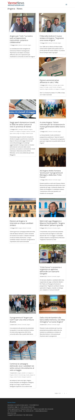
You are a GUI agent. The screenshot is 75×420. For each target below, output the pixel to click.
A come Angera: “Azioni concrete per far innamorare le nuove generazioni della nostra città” (52, 125)
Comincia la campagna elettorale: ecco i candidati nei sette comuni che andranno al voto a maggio (22, 367)
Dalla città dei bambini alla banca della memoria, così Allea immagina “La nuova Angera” (52, 319)
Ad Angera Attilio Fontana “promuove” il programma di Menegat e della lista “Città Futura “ (51, 173)
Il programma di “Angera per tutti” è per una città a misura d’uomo (22, 319)
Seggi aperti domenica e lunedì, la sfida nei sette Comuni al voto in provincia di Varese (22, 124)
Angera (29, 45)
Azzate (62, 85)
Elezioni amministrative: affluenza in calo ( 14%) (49, 81)
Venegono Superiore (23, 129)
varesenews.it (19, 415)
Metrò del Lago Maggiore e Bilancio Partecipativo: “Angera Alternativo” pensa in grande (52, 223)
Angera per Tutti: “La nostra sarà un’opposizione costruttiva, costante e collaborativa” (21, 39)
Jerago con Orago (44, 87)
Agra (59, 85)
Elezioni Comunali (23, 45)
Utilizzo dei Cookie (11, 413)
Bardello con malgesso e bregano (57, 89)
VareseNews (10, 405)
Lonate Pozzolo (52, 87)
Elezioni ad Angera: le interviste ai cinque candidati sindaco (21, 223)
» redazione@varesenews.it (40, 411)
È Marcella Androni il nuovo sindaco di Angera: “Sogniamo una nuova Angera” (52, 38)
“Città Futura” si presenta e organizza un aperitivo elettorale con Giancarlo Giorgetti (51, 270)
